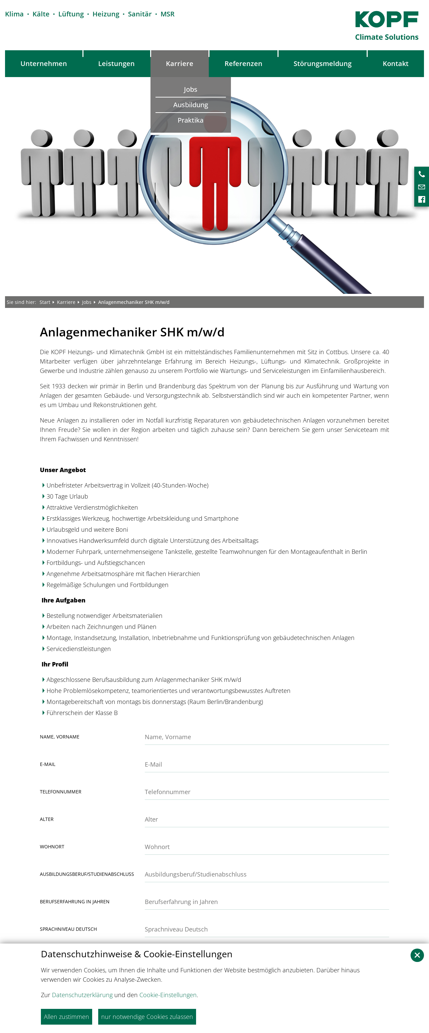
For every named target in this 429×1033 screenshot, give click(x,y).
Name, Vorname (59, 736)
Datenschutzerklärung (82, 995)
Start (45, 302)
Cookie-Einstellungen (168, 995)
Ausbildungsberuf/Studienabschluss (87, 874)
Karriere (66, 302)
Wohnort (52, 846)
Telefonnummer (60, 791)
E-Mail (47, 764)
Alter (47, 819)
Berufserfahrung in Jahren (75, 901)
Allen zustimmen (66, 1017)
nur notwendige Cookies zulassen (147, 1017)
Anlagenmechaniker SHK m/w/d (134, 302)
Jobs (86, 302)
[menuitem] (44, 63)
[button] (417, 955)
